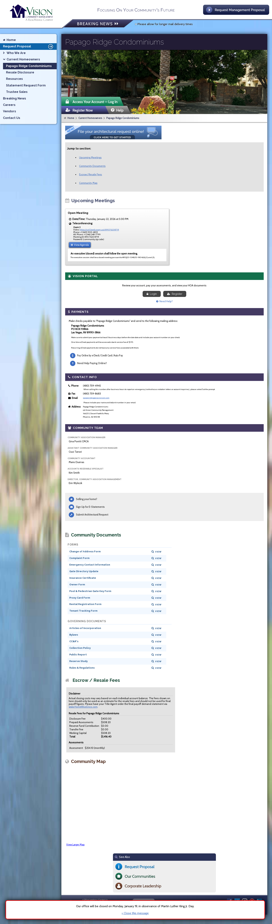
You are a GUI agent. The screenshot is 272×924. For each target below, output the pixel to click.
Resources (14, 79)
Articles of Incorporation (85, 628)
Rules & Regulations (82, 667)
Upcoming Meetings (90, 157)
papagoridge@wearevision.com (96, 398)
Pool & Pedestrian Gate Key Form (90, 591)
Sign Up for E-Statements (90, 506)
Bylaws (73, 634)
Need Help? (164, 301)
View (158, 551)
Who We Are (16, 53)
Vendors (9, 111)
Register (174, 293)
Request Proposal (28, 46)
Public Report (78, 654)
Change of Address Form (85, 551)
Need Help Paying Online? (92, 363)
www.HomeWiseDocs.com (83, 706)
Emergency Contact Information (89, 564)
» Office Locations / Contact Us (95, 899)
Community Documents (92, 165)
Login (152, 293)
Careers (9, 105)
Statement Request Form (26, 85)
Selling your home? (86, 499)
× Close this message (135, 913)
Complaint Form (79, 558)
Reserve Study (78, 661)
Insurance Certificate (82, 577)
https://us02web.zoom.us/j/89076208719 (99, 229)
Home (70, 117)
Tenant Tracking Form (83, 610)
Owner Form (77, 584)
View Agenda (80, 244)
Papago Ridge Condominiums (122, 117)
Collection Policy (80, 648)
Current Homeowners (90, 117)
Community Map (88, 182)
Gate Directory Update (83, 571)
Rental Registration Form (85, 604)
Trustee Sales (17, 92)
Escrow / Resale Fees (90, 174)
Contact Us (11, 118)
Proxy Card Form (79, 597)
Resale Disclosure (20, 72)
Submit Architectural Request (92, 514)
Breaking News (14, 98)
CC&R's (73, 641)
